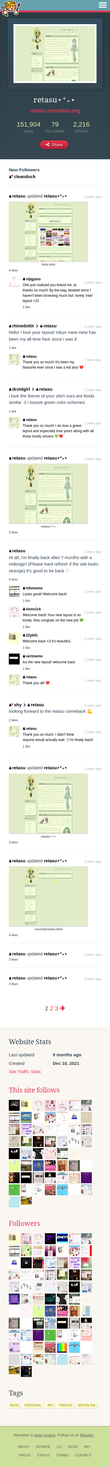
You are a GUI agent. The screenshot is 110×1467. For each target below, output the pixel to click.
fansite (65, 1405)
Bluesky (87, 1435)
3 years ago (92, 861)
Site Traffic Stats (25, 1071)
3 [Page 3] (56, 1008)
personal (33, 1405)
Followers (24, 1223)
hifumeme (33, 588)
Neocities (21, 1435)
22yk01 (30, 635)
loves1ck (32, 609)
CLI (59, 1447)
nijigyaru (32, 279)
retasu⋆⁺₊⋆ (55, 195)
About (24, 1447)
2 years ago (92, 196)
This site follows (34, 1090)
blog (14, 1405)
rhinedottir (21, 325)
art (50, 1405)
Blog (73, 1447)
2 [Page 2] (51, 1008)
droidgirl (19, 389)
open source (44, 1435)
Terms (62, 1455)
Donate (43, 1447)
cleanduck (22, 176)
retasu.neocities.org (55, 111)
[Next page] (62, 1008)
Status (43, 1455)
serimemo (33, 656)
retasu (17, 195)
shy (15, 704)
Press (25, 1455)
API (87, 1447)
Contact (83, 1455)
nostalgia (86, 1405)
